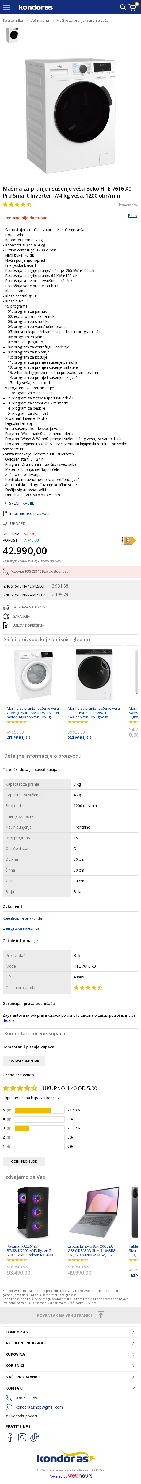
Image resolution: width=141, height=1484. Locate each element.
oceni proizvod (24, 1161)
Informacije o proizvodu (30, 513)
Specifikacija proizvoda (22, 918)
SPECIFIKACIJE (21, 503)
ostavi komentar (24, 1061)
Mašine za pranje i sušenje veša (82, 20)
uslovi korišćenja (28, 625)
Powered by (70, 1476)
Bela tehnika (13, 20)
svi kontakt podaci (21, 1416)
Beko (132, 215)
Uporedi (15, 523)
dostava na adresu (30, 607)
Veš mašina (40, 20)
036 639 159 (34, 571)
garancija (21, 616)
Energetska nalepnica (21, 928)
